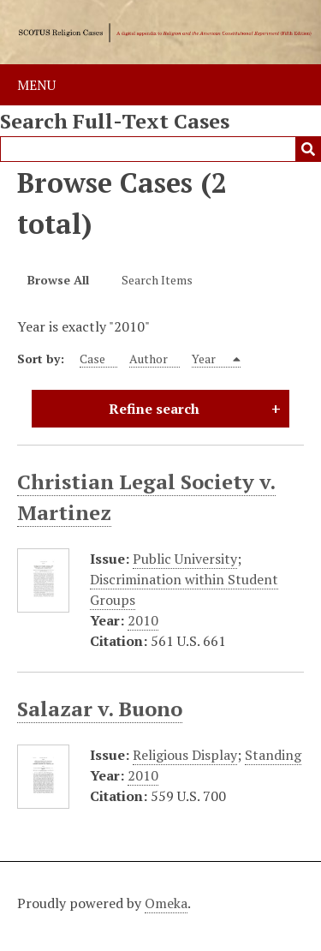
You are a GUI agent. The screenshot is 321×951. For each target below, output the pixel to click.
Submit (308, 149)
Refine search (154, 408)
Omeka (166, 903)
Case (92, 358)
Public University (185, 558)
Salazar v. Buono (99, 708)
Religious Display (185, 754)
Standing (273, 754)
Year (205, 358)
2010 (143, 620)
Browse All (58, 280)
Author (148, 358)
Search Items (157, 280)
